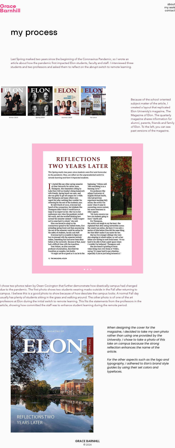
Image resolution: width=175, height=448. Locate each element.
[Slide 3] (90, 269)
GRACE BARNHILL (87, 441)
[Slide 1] (84, 269)
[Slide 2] (87, 269)
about (171, 4)
